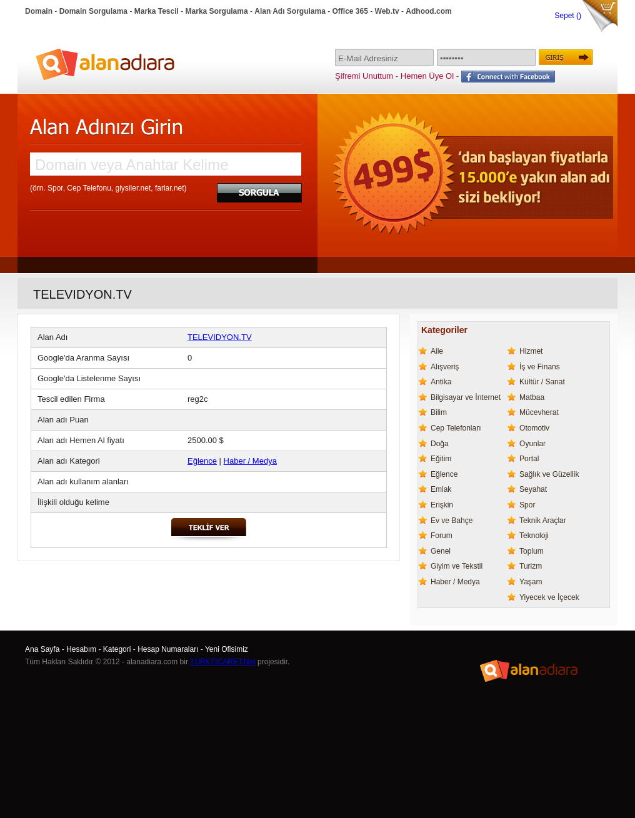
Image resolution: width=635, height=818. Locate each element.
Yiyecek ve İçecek (549, 597)
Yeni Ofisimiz (226, 649)
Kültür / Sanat (542, 381)
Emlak (441, 489)
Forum (441, 535)
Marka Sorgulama (217, 11)
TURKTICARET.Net (223, 661)
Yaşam (530, 581)
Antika (441, 381)
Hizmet (530, 351)
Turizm (530, 566)
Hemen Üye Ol (427, 76)
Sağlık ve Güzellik (549, 474)
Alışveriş (445, 366)
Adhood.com (428, 11)
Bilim (439, 412)
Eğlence (202, 461)
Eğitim (441, 458)
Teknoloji (534, 535)
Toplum (531, 551)
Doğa (440, 443)
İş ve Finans (539, 366)
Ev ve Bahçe (451, 520)
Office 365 (350, 11)
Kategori (117, 649)
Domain (38, 11)
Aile (437, 351)
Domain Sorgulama (93, 11)
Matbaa (531, 397)
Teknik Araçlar (542, 520)
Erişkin (442, 505)
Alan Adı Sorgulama (290, 11)
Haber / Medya (250, 461)
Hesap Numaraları (168, 649)
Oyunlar (532, 443)
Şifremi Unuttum (364, 76)
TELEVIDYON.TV (220, 337)
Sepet (565, 15)
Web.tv (387, 11)
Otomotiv (534, 428)
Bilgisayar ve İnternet (466, 397)
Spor (527, 505)
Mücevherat (539, 412)
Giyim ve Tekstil (456, 566)
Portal (529, 458)
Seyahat (533, 489)
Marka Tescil (156, 11)
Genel (441, 551)
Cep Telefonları (456, 428)
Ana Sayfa (42, 649)
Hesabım (81, 649)
